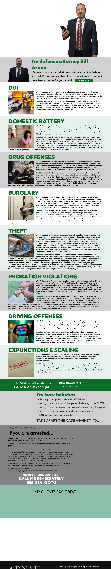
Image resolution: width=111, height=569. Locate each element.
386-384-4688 (16, 528)
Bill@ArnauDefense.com (27, 536)
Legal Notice (15, 564)
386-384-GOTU (27, 40)
